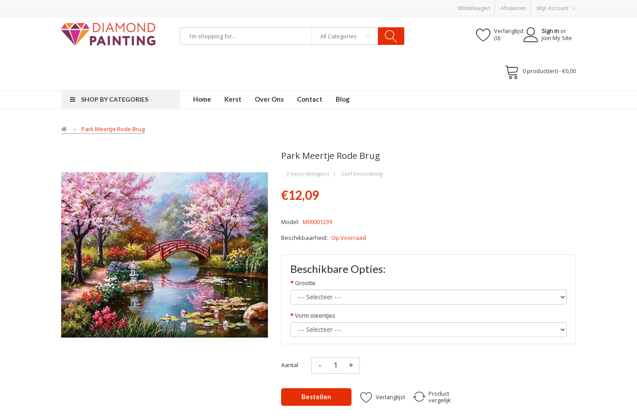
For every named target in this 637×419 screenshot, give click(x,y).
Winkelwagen (474, 8)
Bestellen (316, 397)
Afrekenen (513, 8)
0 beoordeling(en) (308, 173)
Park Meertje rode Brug (113, 129)
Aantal (289, 365)
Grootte (305, 283)
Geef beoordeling (361, 173)
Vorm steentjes (315, 316)
